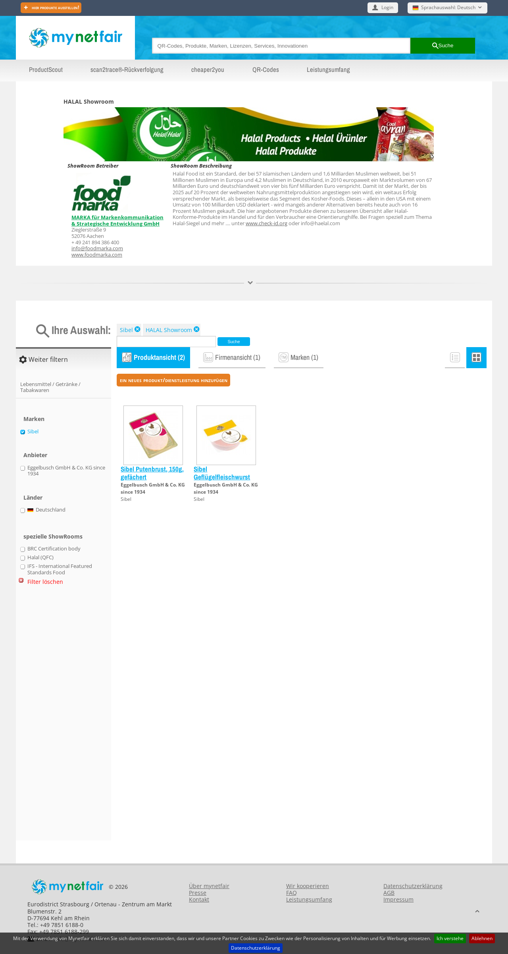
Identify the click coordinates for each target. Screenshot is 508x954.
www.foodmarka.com (96, 254)
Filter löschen (45, 581)
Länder (32, 497)
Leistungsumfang (328, 69)
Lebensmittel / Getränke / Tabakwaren (50, 387)
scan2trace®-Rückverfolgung (127, 69)
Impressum (398, 899)
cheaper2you (207, 69)
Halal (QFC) (40, 557)
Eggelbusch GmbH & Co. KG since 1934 (66, 471)
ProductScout (46, 69)
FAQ (291, 892)
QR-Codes (265, 69)
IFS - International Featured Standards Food (59, 569)
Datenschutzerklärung (255, 947)
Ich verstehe (450, 938)
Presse (197, 892)
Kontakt (199, 899)
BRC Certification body (54, 549)
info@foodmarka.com (97, 248)
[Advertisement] (51, 716)
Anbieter (35, 455)
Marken (33, 419)
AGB (388, 892)
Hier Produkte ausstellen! (55, 7)
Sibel (126, 330)
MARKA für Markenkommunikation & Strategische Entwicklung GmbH (117, 220)
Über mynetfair (209, 886)
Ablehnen (482, 938)
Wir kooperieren (307, 886)
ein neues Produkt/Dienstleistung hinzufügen (173, 380)
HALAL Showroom (169, 330)
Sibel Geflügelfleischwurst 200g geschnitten (222, 477)
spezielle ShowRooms (53, 536)
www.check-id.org (266, 223)
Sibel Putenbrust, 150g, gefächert (152, 472)
